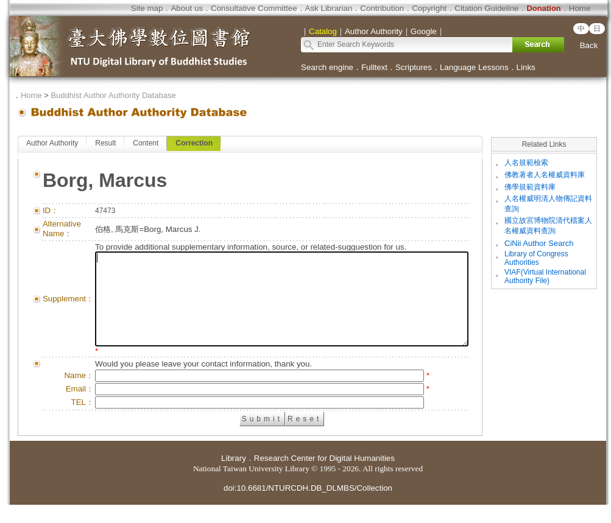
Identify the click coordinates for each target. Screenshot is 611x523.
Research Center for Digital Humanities (324, 476)
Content (145, 143)
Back (589, 45)
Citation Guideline (486, 8)
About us (187, 8)
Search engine (327, 67)
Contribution (382, 8)
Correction (194, 143)
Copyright (429, 8)
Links (526, 67)
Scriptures (413, 67)
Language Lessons (474, 67)
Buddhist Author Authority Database (113, 95)
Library (233, 476)
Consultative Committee (254, 8)
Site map (147, 8)
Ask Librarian (329, 8)
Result (105, 143)
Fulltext (374, 67)
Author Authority (52, 143)
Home (580, 8)
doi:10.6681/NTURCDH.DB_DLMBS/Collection (308, 506)
